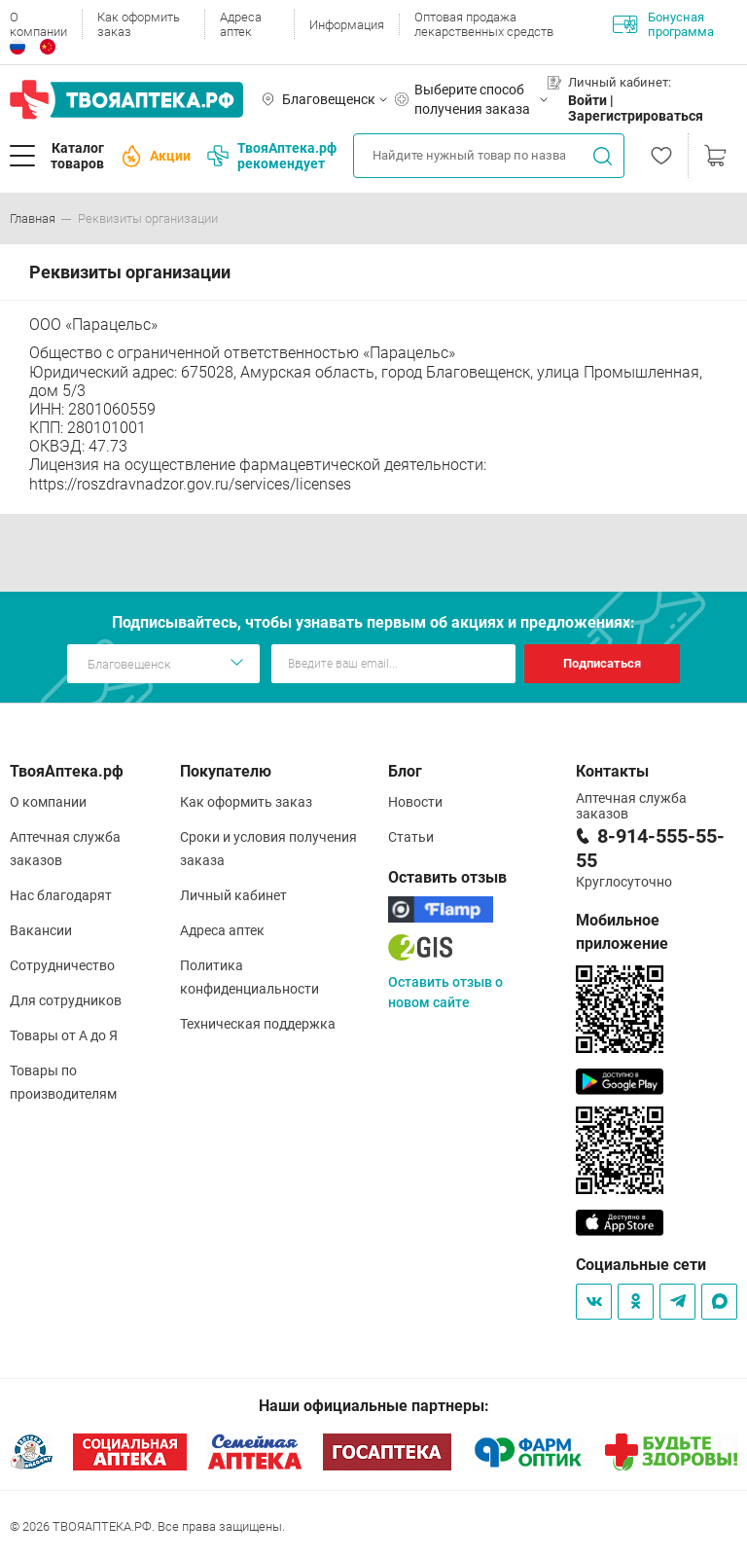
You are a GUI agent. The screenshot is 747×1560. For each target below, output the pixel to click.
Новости (415, 802)
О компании (38, 24)
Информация (346, 25)
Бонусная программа (663, 24)
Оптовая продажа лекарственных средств (483, 24)
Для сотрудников (66, 1000)
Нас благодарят (61, 895)
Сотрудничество (62, 965)
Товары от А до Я (64, 1035)
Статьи (411, 837)
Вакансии (41, 930)
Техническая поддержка (258, 1024)
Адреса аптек (241, 24)
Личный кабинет (233, 895)
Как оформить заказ (138, 24)
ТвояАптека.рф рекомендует (272, 155)
